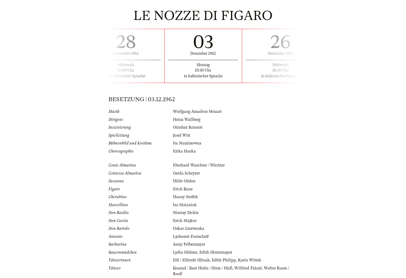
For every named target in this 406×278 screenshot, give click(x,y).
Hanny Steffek (185, 196)
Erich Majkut (185, 220)
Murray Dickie (186, 212)
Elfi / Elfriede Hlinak (191, 260)
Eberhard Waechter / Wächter (199, 165)
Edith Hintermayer (215, 252)
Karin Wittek (249, 260)
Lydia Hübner (185, 252)
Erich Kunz (183, 189)
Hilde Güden (184, 181)
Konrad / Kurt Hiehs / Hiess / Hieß (202, 268)
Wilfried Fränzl (248, 268)
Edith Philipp (224, 260)
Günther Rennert (187, 127)
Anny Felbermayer (189, 244)
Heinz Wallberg (186, 119)
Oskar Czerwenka (188, 228)
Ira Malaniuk (185, 205)
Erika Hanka (184, 151)
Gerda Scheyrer (186, 173)
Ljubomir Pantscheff (191, 236)
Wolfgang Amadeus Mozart (197, 111)
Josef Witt (181, 135)
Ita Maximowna (187, 143)
